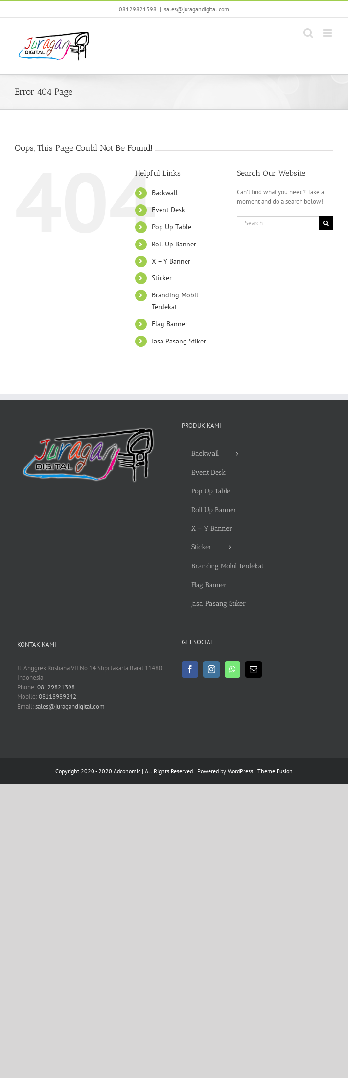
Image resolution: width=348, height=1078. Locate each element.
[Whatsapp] (232, 669)
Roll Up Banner (174, 244)
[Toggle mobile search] (308, 33)
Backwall (165, 192)
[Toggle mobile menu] (328, 33)
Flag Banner (169, 323)
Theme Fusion (275, 771)
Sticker (162, 277)
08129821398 (138, 9)
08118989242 (57, 696)
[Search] (326, 223)
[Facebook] (190, 669)
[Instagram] (211, 669)
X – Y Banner (171, 261)
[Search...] (278, 223)
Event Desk (168, 209)
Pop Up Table (171, 226)
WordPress (240, 771)
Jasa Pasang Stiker (179, 341)
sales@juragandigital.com (196, 9)
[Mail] (253, 669)
